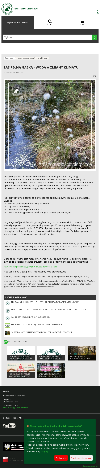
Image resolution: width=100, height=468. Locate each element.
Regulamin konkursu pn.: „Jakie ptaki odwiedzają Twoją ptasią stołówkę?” (45, 302)
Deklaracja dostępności (91, 466)
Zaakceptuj (61, 457)
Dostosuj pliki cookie (81, 457)
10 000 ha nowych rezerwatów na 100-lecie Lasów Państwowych (41, 332)
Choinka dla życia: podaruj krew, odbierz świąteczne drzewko (19, 376)
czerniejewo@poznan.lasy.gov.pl (16, 408)
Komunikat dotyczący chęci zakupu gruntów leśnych (36, 324)
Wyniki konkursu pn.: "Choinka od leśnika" (30, 317)
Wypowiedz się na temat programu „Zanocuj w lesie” (51, 375)
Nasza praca (9, 58)
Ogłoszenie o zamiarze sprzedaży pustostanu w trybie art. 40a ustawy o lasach (48, 309)
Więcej (44, 451)
